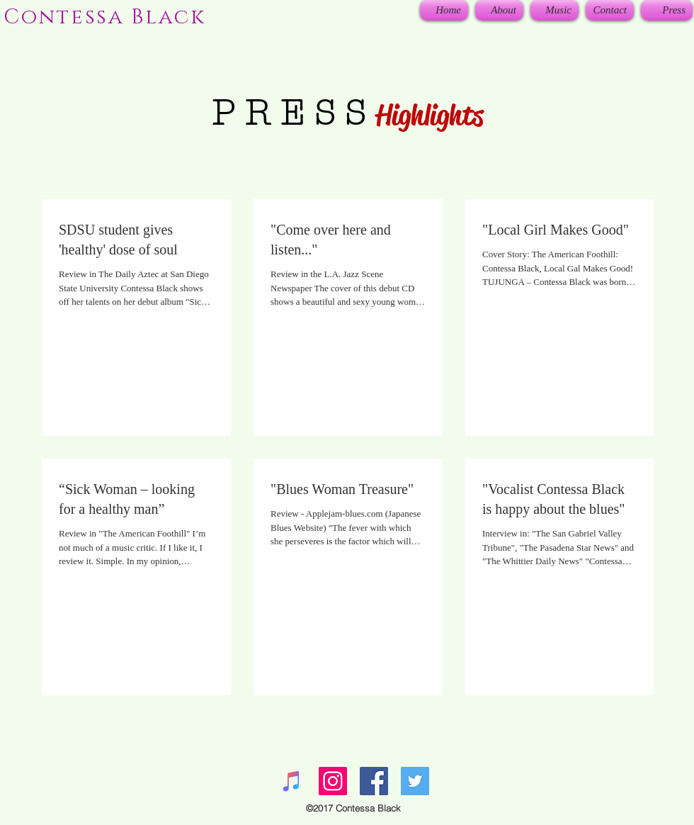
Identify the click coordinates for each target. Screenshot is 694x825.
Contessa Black (105, 17)
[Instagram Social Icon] (333, 781)
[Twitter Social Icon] (415, 781)
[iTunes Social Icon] (292, 781)
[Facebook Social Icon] (374, 781)
